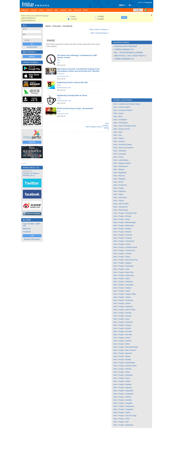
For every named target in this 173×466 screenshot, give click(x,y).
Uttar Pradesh (124, 204)
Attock (127, 219)
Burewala (128, 235)
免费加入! (122, 5)
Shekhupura (129, 406)
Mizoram (122, 176)
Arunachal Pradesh (125, 110)
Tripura (121, 201)
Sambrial (128, 400)
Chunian (128, 254)
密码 (24, 34)
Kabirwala (129, 307)
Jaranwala (129, 300)
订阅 (32, 236)
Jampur (128, 297)
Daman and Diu (124, 129)
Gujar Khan (129, 272)
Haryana (122, 141)
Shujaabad (129, 409)
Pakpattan (129, 375)
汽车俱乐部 (27, 232)
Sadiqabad (129, 394)
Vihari (127, 419)
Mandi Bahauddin (131, 347)
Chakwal (128, 238)
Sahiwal (128, 397)
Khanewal (129, 322)
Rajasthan (122, 191)
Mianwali (128, 353)
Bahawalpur (129, 225)
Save (124, 17)
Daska (127, 257)
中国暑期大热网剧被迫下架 (124, 49)
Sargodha (128, 403)
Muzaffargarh (130, 363)
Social (58, 85)
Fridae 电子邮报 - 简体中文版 (31, 224)
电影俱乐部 (27, 229)
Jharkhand (122, 151)
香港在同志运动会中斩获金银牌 (125, 46)
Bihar (120, 116)
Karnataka (122, 154)
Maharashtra (123, 166)
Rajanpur (128, 388)
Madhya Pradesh (125, 163)
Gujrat (127, 278)
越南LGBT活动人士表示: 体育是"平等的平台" (130, 56)
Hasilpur (128, 288)
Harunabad (129, 285)
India (48, 26)
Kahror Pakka (130, 310)
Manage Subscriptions (32, 239)
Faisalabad (129, 266)
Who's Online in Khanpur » (99, 29)
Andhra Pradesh (124, 107)
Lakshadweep (124, 160)
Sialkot (127, 412)
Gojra (127, 269)
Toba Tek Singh (131, 416)
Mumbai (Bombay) (62, 87)
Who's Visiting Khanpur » (100, 33)
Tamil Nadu (123, 197)
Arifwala (128, 216)
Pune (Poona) (61, 76)
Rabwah (128, 384)
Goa (120, 135)
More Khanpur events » (94, 127)
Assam (121, 113)
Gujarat (121, 138)
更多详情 (32, 142)
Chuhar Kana (130, 250)
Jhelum (128, 303)
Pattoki (127, 381)
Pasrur (127, 378)
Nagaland (122, 179)
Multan (127, 356)
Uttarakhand (123, 207)
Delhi (120, 132)
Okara (127, 372)
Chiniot (127, 244)
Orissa (121, 182)
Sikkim (121, 194)
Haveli (127, 291)
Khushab (128, 331)
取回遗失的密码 (32, 47)
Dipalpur (128, 263)
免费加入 (32, 56)
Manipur (121, 169)
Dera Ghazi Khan (131, 260)
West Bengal (123, 210)
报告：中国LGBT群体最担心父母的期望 (128, 53)
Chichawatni (129, 241)
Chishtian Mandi (131, 247)
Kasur (127, 319)
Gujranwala (129, 275)
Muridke (128, 359)
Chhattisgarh (123, 123)
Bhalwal (128, 232)
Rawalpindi (129, 391)
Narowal (128, 369)
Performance (60, 73)
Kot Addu (128, 335)
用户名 (25, 29)
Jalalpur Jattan (130, 294)
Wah (127, 422)
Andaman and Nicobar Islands (129, 104)
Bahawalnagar (130, 222)
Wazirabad (129, 425)
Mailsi (127, 344)
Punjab (56, 26)
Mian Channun (130, 350)
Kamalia (128, 313)
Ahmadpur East (131, 213)
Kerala (121, 157)
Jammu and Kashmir (126, 148)
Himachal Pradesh (125, 144)
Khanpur (67, 26)
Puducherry (123, 185)
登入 (130, 5)
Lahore (127, 338)
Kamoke (128, 316)
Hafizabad (129, 282)
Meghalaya (123, 173)
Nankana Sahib (131, 366)
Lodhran (128, 341)
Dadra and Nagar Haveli (127, 126)
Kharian (128, 328)
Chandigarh (123, 120)
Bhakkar (128, 229)
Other (58, 60)
